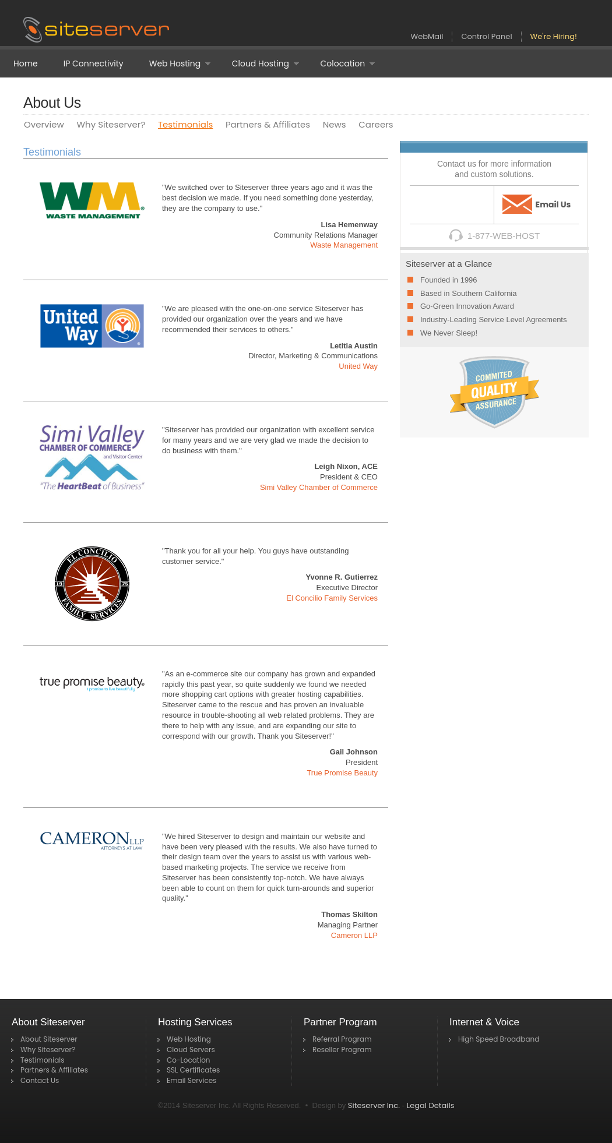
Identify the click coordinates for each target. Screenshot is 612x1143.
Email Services (191, 1080)
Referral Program (342, 1039)
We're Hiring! (553, 36)
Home (25, 63)
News (334, 124)
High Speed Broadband (498, 1039)
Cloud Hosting (259, 64)
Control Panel (486, 36)
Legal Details (431, 1105)
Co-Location (188, 1060)
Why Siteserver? (110, 124)
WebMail (427, 36)
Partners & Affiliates (268, 124)
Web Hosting (173, 64)
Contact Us (39, 1080)
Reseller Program (342, 1049)
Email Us (536, 204)
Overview (44, 124)
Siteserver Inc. (374, 1105)
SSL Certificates (193, 1070)
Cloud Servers (191, 1049)
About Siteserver (49, 1039)
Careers (375, 124)
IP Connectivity (94, 63)
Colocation (341, 64)
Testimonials (185, 124)
